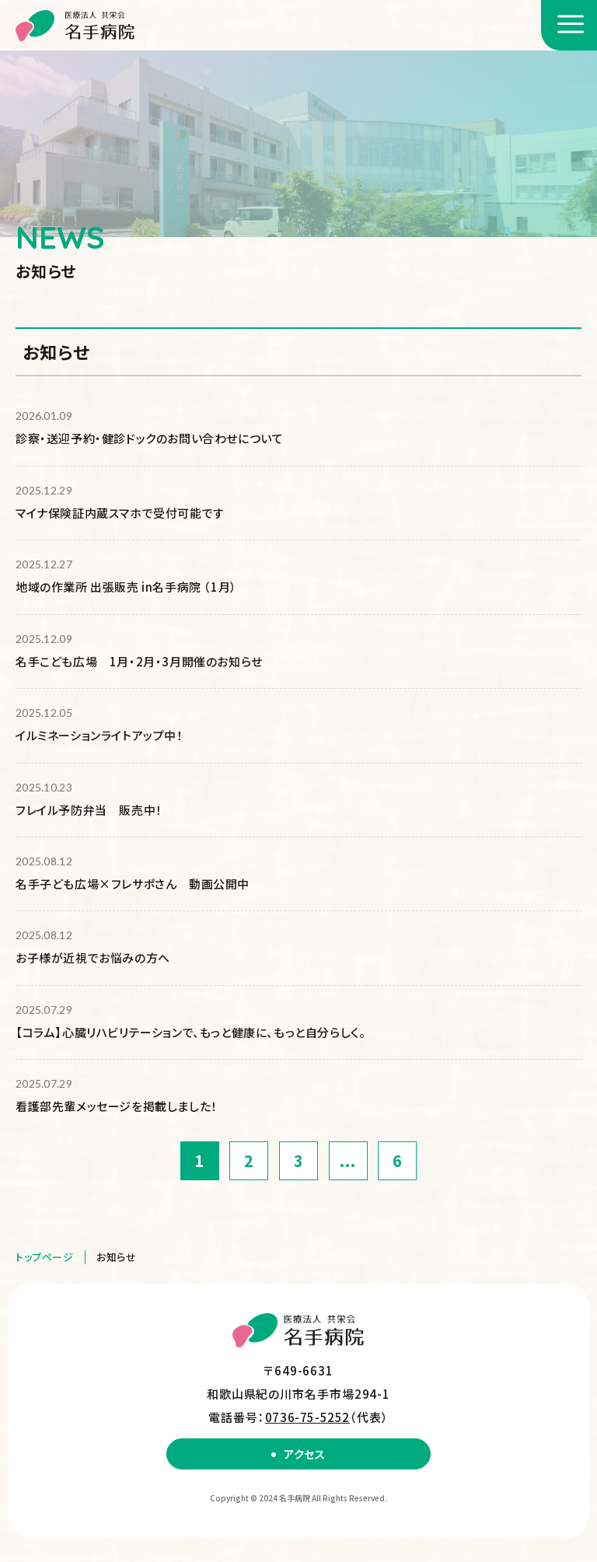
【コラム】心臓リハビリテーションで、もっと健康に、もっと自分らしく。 (190, 1032)
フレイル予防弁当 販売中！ (89, 810)
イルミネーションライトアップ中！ (99, 735)
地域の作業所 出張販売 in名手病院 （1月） (126, 586)
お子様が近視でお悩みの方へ (93, 957)
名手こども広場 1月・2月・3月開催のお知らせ (139, 661)
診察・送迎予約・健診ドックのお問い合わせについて (149, 438)
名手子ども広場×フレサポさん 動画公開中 (133, 883)
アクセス (304, 1454)
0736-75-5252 (307, 1417)
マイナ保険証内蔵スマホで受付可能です (120, 513)
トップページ (44, 1256)
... (347, 1160)
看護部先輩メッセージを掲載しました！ (117, 1106)
